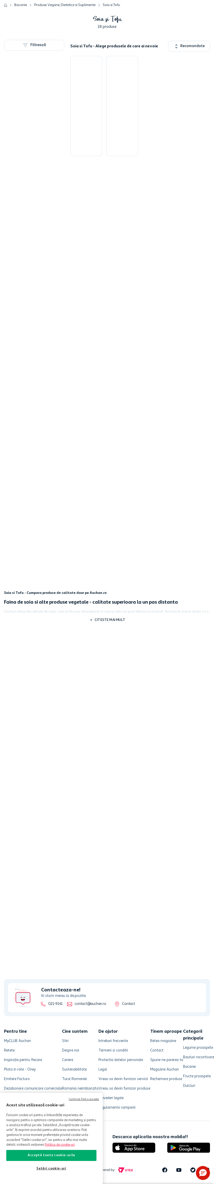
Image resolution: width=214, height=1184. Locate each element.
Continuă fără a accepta (84, 1099)
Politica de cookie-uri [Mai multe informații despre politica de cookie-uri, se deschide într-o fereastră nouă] (60, 1144)
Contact (128, 1004)
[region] (51, 1138)
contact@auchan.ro (90, 1004)
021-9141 (55, 1004)
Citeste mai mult (110, 620)
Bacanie (20, 5)
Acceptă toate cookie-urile (51, 1155)
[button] (203, 1173)
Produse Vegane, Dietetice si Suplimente (64, 5)
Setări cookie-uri (51, 1168)
